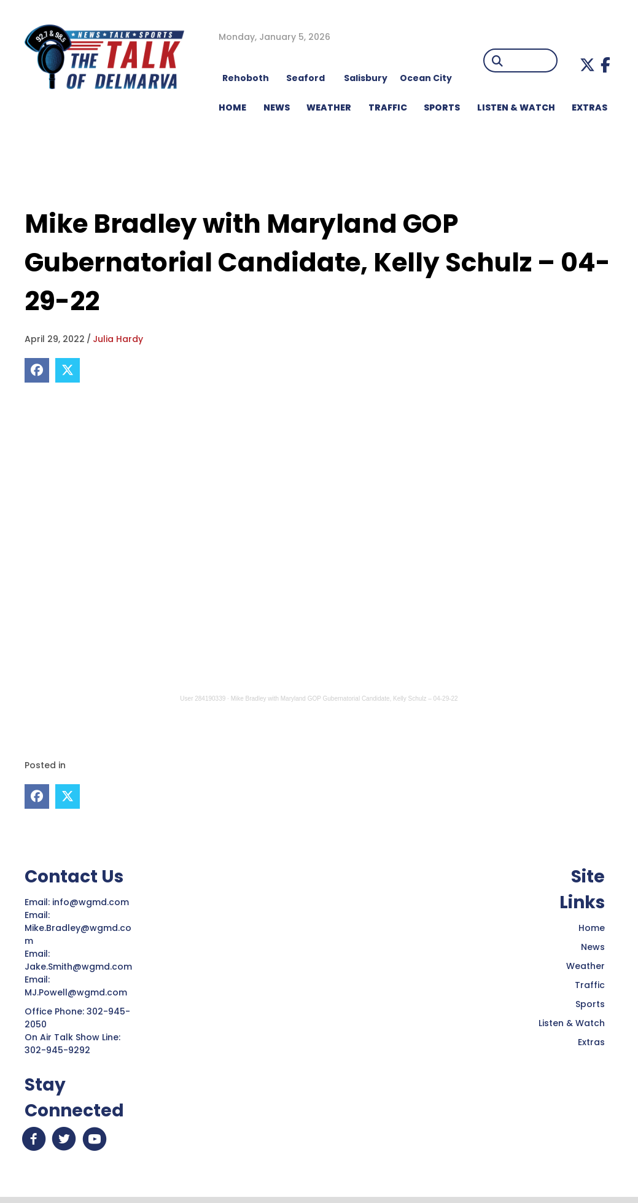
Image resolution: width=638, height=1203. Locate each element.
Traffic (590, 984)
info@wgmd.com (91, 901)
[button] (587, 64)
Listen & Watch (572, 1022)
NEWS (276, 107)
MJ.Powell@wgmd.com (78, 992)
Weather (585, 965)
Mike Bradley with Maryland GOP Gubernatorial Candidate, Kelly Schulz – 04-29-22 (344, 698)
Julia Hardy (118, 339)
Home (591, 927)
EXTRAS (589, 107)
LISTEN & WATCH (516, 107)
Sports (442, 107)
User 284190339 (202, 698)
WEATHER (328, 107)
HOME (232, 107)
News (593, 946)
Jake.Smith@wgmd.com (79, 966)
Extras (591, 1041)
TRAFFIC (387, 107)
